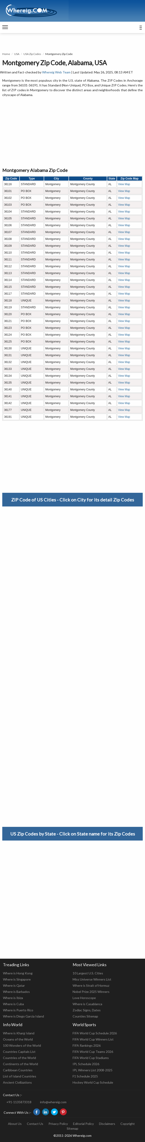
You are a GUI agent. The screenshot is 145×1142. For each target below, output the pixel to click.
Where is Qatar (14, 985)
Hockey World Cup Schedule (93, 1082)
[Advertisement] (72, 132)
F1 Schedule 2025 (85, 1076)
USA (16, 54)
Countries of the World (19, 1058)
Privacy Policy (58, 1124)
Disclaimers (107, 1124)
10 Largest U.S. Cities (88, 973)
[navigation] (5, 27)
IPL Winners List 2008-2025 (92, 1070)
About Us (15, 1124)
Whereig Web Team (56, 72)
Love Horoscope (84, 998)
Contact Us (35, 1124)
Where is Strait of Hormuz (91, 985)
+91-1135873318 (18, 1102)
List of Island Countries (19, 1076)
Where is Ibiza (13, 998)
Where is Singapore (17, 979)
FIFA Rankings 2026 (87, 1045)
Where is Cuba (13, 1004)
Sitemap (72, 1128)
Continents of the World (20, 1064)
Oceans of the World (18, 1039)
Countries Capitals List (19, 1052)
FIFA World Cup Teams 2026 (93, 1052)
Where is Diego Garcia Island (23, 1016)
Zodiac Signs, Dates (87, 1010)
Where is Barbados (16, 992)
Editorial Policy (83, 1124)
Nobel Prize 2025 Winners (91, 992)
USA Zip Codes (32, 54)
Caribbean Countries (18, 1070)
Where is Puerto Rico (18, 1010)
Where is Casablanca (87, 1004)
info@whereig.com (53, 1102)
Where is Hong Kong (18, 973)
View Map (124, 184)
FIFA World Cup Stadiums (91, 1058)
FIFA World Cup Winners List (93, 1039)
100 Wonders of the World (22, 1045)
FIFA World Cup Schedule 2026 (95, 1033)
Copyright (127, 1124)
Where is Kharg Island (18, 1033)
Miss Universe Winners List (92, 979)
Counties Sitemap (85, 1016)
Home (6, 54)
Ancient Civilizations (17, 1082)
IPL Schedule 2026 (86, 1064)
